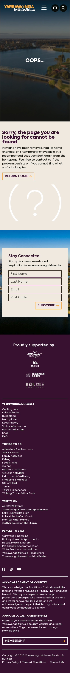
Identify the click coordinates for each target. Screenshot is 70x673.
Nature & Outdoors (14, 470)
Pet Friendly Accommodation (20, 546)
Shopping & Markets (14, 480)
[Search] (63, 8)
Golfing (6, 466)
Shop (5, 433)
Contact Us (57, 662)
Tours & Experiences (14, 490)
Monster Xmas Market (15, 520)
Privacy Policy (10, 662)
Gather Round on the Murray (19, 523)
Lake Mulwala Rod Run (15, 513)
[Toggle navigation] (44, 8)
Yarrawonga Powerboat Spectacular (25, 510)
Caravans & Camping (15, 536)
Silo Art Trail (9, 483)
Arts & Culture (10, 453)
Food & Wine (10, 463)
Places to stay (13, 531)
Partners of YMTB (13, 430)
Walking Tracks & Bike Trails (18, 493)
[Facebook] (3, 569)
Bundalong (9, 416)
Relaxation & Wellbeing (16, 476)
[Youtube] (19, 569)
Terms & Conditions (34, 662)
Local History (10, 423)
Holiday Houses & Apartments (20, 539)
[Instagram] (11, 569)
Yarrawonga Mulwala (18, 404)
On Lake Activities (13, 473)
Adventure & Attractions (17, 449)
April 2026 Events (12, 506)
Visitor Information (14, 426)
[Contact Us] (55, 8)
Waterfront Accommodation (20, 549)
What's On (9, 501)
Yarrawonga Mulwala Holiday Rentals (25, 556)
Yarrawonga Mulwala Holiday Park (23, 553)
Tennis (6, 487)
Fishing (6, 459)
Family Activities (12, 456)
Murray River (9, 419)
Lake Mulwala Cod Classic (17, 516)
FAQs (5, 436)
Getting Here (10, 409)
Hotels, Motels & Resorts (17, 543)
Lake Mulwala (10, 413)
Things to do (12, 444)
